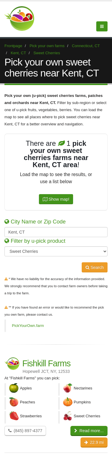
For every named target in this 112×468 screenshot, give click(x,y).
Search (95, 267)
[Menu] (102, 26)
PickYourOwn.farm (28, 325)
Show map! (56, 199)
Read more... (89, 430)
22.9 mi (94, 442)
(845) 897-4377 (25, 430)
